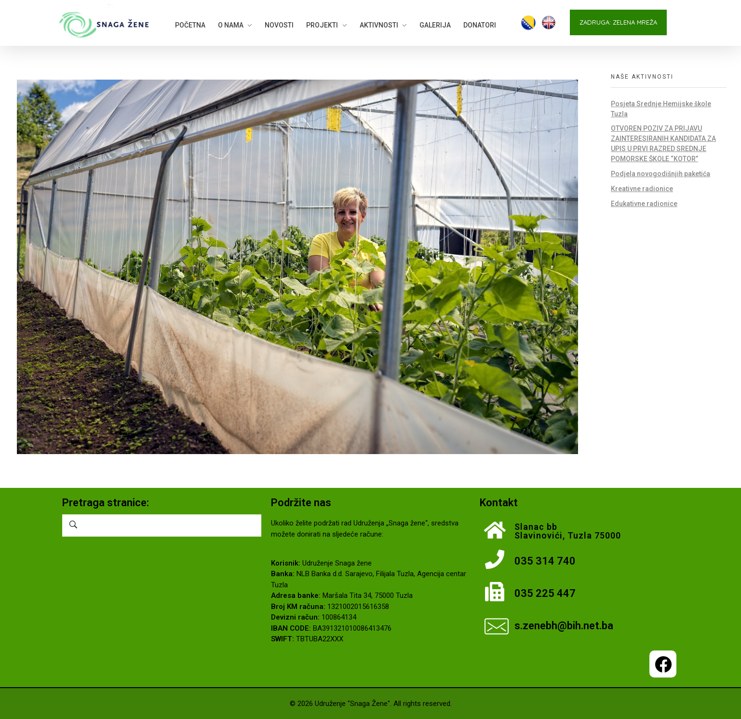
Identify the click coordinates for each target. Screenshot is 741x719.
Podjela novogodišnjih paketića (660, 174)
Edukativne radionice (644, 203)
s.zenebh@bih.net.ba (563, 626)
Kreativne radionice (642, 189)
